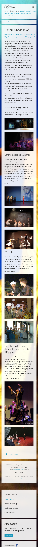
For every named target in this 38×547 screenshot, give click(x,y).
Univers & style (9, 499)
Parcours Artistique (11, 495)
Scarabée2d (19, 479)
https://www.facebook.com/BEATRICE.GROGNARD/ (21, 34)
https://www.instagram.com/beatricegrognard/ (20, 37)
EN (9, 21)
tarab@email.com (18, 470)
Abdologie (9, 535)
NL (6, 21)
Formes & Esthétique (11, 504)
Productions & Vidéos (12, 508)
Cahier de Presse (10, 512)
